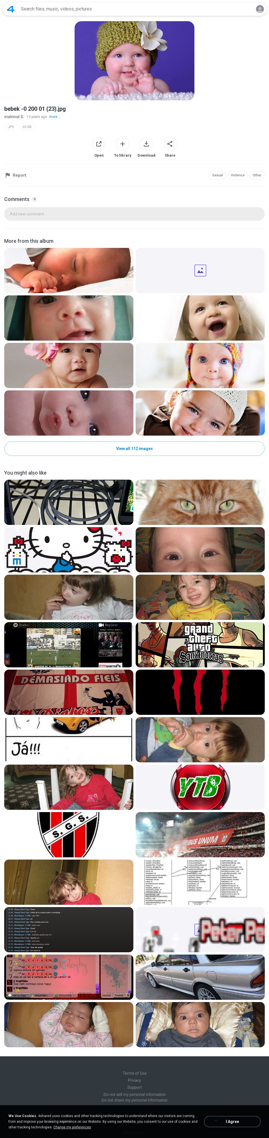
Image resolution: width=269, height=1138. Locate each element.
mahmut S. (14, 116)
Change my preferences (72, 1127)
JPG (11, 127)
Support (134, 1087)
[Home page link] (11, 9)
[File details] (68, 270)
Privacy (134, 1080)
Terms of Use (135, 1073)
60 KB (27, 127)
